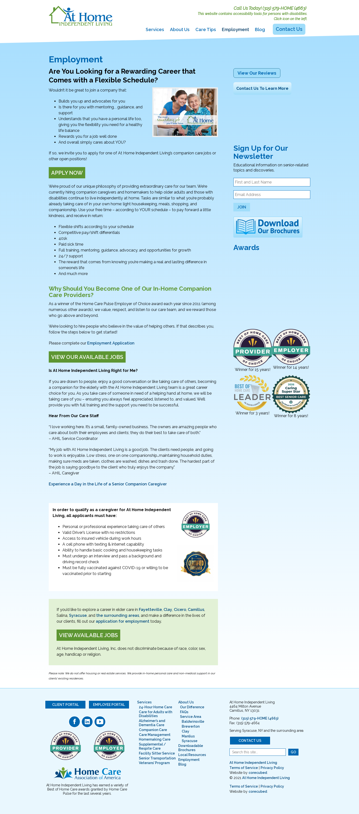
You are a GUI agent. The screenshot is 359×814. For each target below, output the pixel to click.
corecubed (258, 773)
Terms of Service (243, 768)
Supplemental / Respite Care (152, 746)
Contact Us (289, 29)
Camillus (196, 609)
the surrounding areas (117, 615)
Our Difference (192, 707)
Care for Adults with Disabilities (155, 714)
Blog (260, 29)
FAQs (184, 712)
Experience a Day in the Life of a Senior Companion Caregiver (108, 484)
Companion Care (153, 730)
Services (155, 29)
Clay (168, 609)
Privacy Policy (272, 768)
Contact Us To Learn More (262, 88)
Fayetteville (150, 609)
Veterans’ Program (154, 763)
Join (241, 207)
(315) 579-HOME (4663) (284, 8)
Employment (235, 29)
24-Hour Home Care (155, 707)
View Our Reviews (257, 73)
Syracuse (78, 615)
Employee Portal (109, 705)
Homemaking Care (154, 739)
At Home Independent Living (253, 763)
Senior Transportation (157, 758)
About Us (180, 29)
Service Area (190, 717)
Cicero (180, 609)
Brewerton (191, 726)
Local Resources (192, 755)
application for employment (122, 621)
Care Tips (205, 29)
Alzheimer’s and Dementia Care (152, 723)
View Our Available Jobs (87, 357)
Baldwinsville (193, 721)
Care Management (154, 735)
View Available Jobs (88, 635)
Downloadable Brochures (190, 748)
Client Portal (65, 705)
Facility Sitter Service (157, 753)
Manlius (188, 736)
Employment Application (110, 343)
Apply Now (67, 173)
